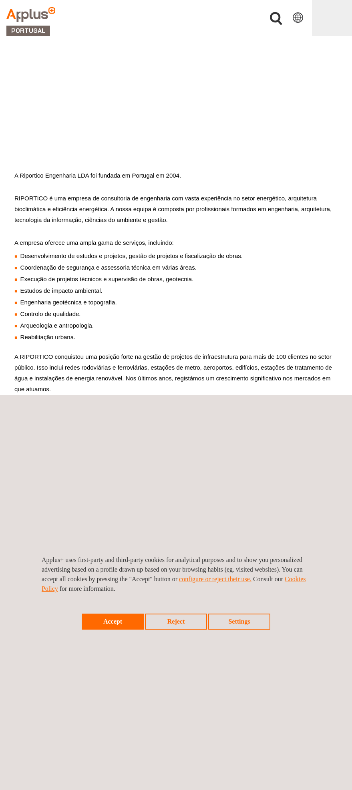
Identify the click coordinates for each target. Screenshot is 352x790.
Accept (112, 621)
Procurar (276, 18)
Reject (176, 621)
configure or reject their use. (215, 579)
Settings (239, 621)
